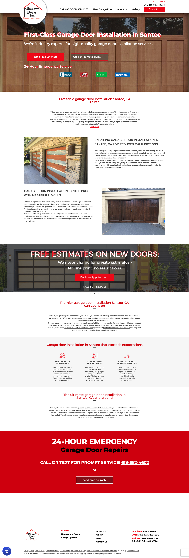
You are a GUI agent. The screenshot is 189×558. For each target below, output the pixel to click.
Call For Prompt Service (87, 57)
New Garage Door (102, 9)
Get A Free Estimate (94, 480)
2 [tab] (94, 293)
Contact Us (154, 9)
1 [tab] (91, 293)
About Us (122, 9)
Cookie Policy (40, 551)
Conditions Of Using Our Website (58, 551)
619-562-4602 (156, 5)
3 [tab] (98, 293)
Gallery (136, 9)
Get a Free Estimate (45, 57)
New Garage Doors (70, 534)
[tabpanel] (94, 268)
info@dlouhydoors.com (148, 535)
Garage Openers (69, 538)
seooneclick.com (133, 551)
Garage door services (74, 9)
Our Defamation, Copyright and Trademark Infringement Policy (94, 551)
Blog (98, 538)
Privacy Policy (29, 551)
